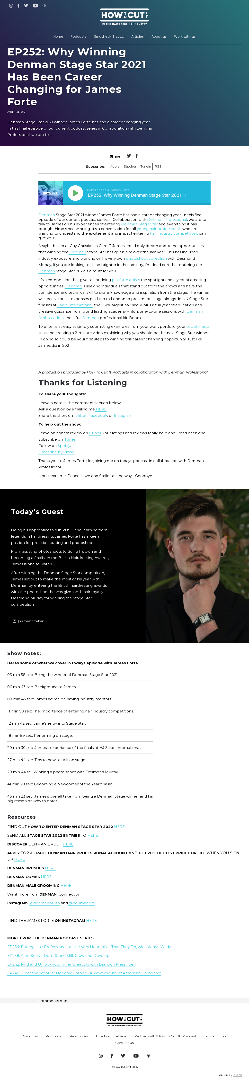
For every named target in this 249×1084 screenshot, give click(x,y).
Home (58, 36)
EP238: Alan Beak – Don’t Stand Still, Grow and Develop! (58, 955)
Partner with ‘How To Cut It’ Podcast (165, 1036)
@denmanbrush (44, 903)
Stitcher (130, 166)
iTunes (95, 433)
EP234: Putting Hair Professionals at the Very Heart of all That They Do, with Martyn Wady (89, 946)
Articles (137, 36)
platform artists (126, 279)
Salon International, (75, 305)
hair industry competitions (174, 233)
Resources (79, 1036)
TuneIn (146, 166)
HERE (101, 409)
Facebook (97, 415)
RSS (158, 166)
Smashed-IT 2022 (109, 36)
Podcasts (78, 36)
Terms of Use (215, 1036)
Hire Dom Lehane (111, 1036)
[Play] (76, 193)
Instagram (123, 415)
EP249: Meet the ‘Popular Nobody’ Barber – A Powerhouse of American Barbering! (84, 973)
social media (198, 326)
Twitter (80, 415)
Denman (46, 215)
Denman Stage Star (139, 224)
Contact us (124, 1043)
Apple (115, 166)
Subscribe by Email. (56, 452)
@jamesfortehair (28, 621)
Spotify (64, 445)
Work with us (185, 36)
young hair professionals (159, 228)
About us (159, 36)
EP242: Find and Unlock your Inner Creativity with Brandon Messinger (71, 964)
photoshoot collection (146, 258)
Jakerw (237, 1075)
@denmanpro (81, 903)
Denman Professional (167, 219)
